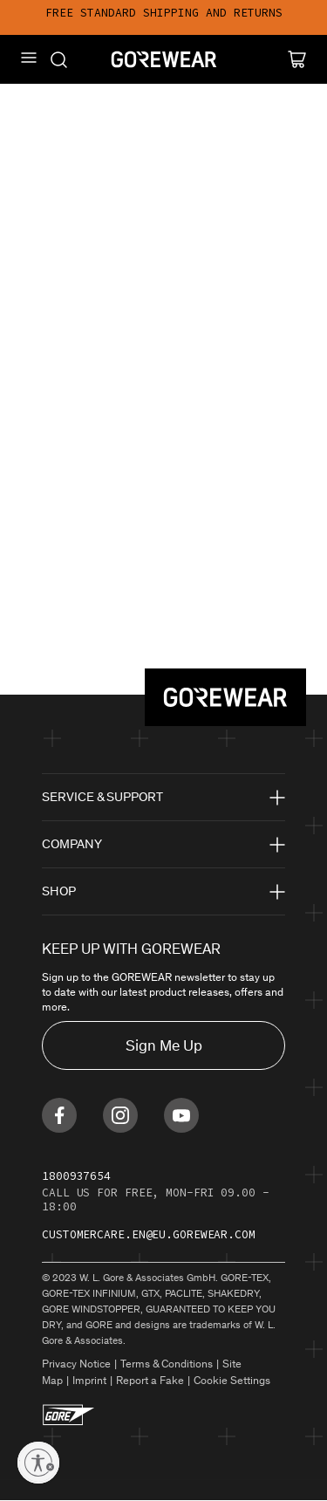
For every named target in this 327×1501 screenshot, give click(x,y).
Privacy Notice (76, 1363)
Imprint (89, 1380)
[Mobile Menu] (29, 57)
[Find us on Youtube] (181, 1115)
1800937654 (76, 1176)
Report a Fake (150, 1380)
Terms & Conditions (166, 1363)
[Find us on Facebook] (59, 1115)
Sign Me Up (164, 1045)
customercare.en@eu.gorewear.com (148, 1234)
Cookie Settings (232, 1380)
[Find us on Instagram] (120, 1115)
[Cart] (297, 59)
